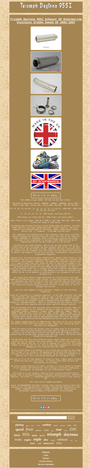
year (65, 430)
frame (32, 443)
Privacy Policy (46, 461)
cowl (69, 425)
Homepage (46, 452)
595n (38, 425)
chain (46, 430)
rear (59, 429)
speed (19, 429)
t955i (27, 425)
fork (52, 430)
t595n (59, 443)
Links (46, 455)
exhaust (62, 439)
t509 (39, 443)
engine (27, 439)
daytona (71, 434)
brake (18, 439)
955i (26, 434)
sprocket (62, 425)
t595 (73, 429)
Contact (46, 458)
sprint (34, 435)
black (17, 435)
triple (37, 439)
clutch (56, 425)
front (29, 429)
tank (76, 440)
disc (46, 439)
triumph (54, 434)
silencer (39, 430)
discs (32, 425)
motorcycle (48, 443)
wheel (53, 440)
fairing (19, 424)
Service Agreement (46, 464)
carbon (46, 424)
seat (74, 425)
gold (42, 435)
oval (71, 440)
